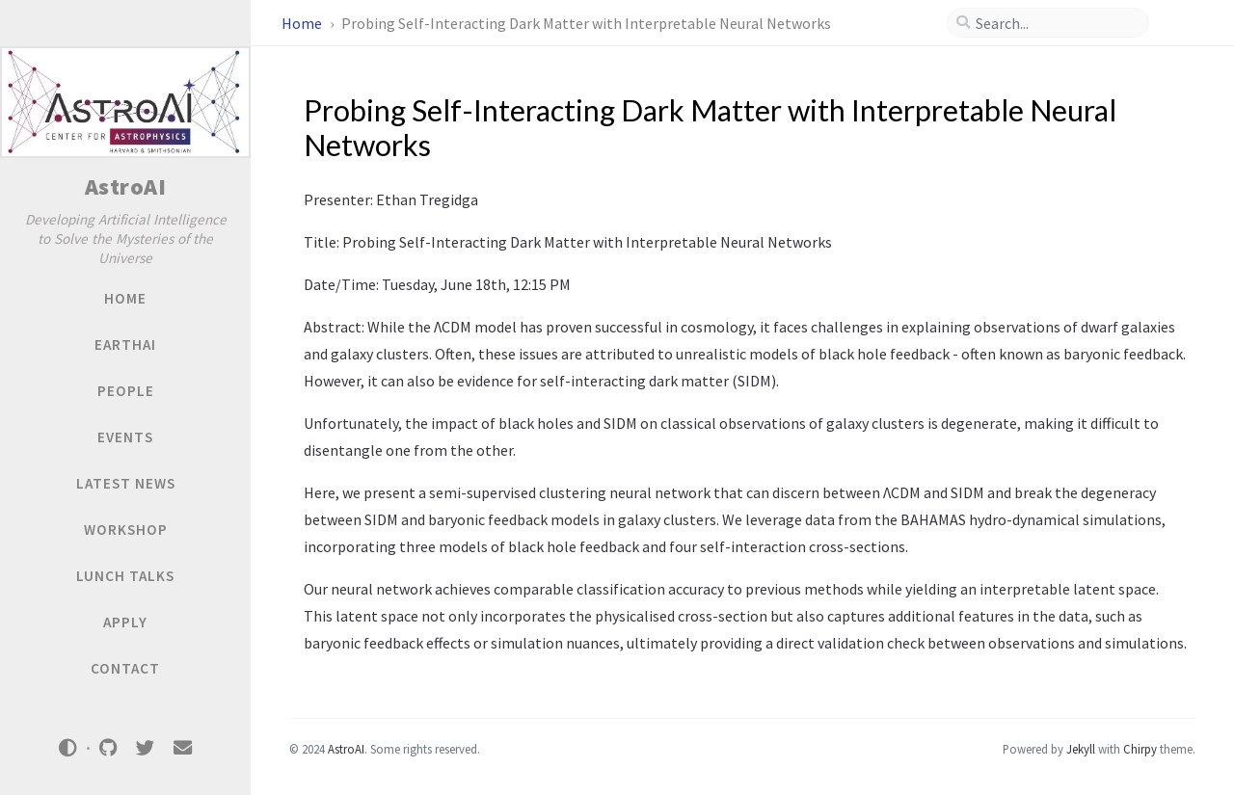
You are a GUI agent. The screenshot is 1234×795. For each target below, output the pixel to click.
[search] (1055, 23)
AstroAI (126, 186)
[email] (182, 748)
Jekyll (1080, 748)
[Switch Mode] (68, 747)
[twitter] (145, 748)
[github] (108, 748)
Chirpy (1140, 748)
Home (303, 23)
